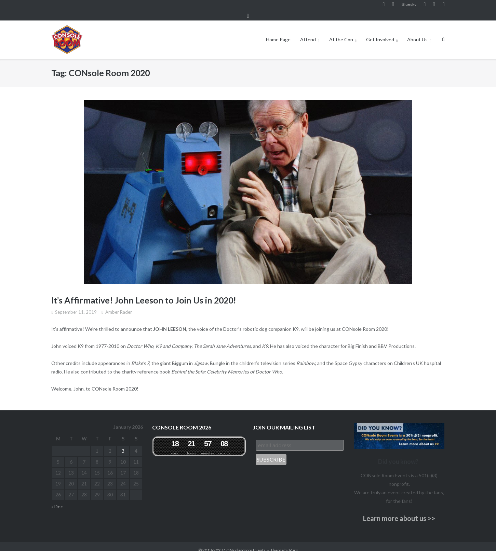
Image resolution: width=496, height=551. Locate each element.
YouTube (425, 6)
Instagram (393, 6)
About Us (417, 32)
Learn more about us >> (399, 511)
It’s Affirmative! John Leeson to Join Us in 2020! (143, 292)
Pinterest (434, 6)
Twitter (444, 6)
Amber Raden (119, 304)
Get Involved (380, 32)
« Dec (57, 498)
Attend (308, 32)
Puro (293, 542)
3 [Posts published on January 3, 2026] (123, 443)
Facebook (384, 6)
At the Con (341, 32)
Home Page (278, 32)
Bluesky (409, 6)
